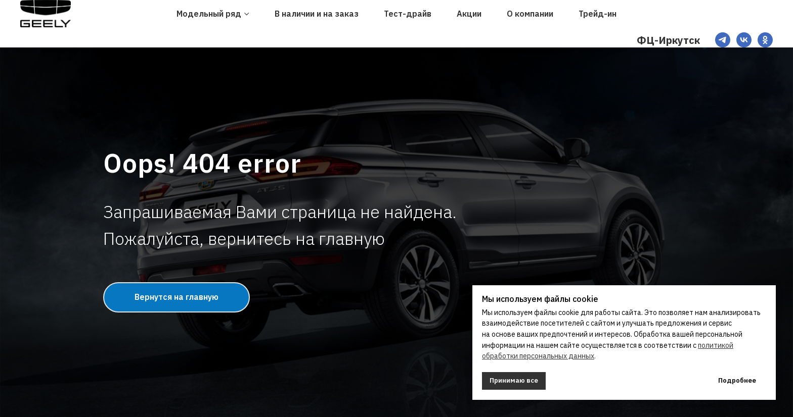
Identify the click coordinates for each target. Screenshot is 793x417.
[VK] (744, 39)
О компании (530, 14)
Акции (469, 14)
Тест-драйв (407, 14)
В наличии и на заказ (317, 14)
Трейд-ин (597, 14)
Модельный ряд (209, 14)
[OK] (765, 39)
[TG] (722, 39)
